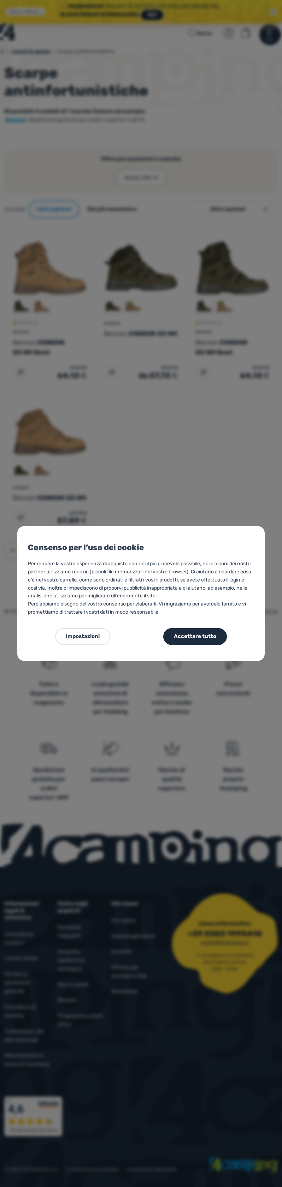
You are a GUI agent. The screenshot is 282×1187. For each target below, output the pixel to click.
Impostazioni (83, 636)
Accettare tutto (195, 636)
